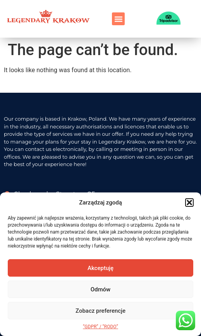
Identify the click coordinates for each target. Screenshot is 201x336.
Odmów (101, 289)
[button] (189, 202)
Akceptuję (100, 268)
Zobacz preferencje (100, 310)
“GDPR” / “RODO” (100, 326)
